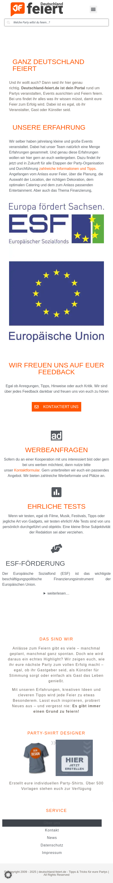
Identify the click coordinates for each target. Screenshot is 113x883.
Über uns (52, 823)
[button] (93, 9)
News (52, 838)
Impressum (52, 853)
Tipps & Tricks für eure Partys (88, 871)
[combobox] (56, 22)
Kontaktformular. (27, 470)
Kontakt (52, 830)
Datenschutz (52, 845)
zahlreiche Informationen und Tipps (67, 169)
